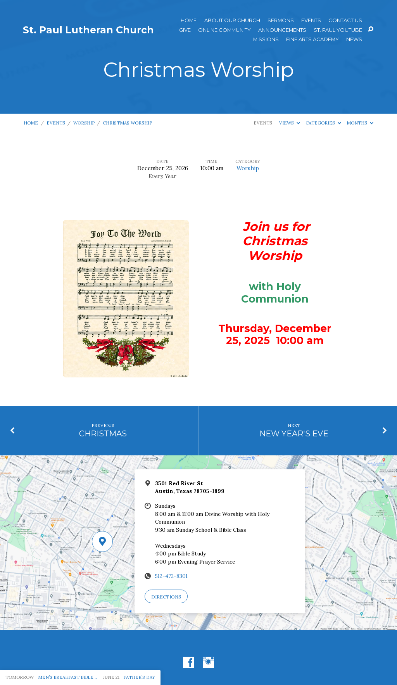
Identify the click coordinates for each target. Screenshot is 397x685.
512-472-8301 (171, 576)
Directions (166, 597)
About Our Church (232, 20)
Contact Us (345, 20)
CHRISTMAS (103, 433)
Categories (323, 123)
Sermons (281, 20)
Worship (84, 123)
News (354, 39)
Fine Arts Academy (312, 39)
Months (360, 123)
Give (185, 30)
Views (289, 123)
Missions (266, 39)
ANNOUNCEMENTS (282, 30)
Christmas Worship (127, 123)
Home (189, 20)
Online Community (224, 30)
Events (311, 20)
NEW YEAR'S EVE (293, 433)
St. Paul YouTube (338, 30)
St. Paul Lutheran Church (88, 30)
